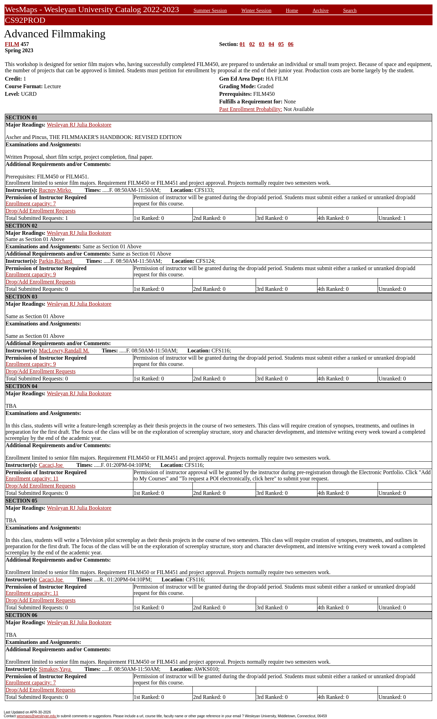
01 (242, 44)
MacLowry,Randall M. (64, 350)
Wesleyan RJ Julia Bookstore (79, 125)
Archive (321, 10)
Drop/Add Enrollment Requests (41, 211)
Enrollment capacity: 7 (31, 203)
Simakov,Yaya (55, 669)
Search (350, 10)
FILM (12, 44)
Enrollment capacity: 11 (32, 478)
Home (292, 10)
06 (291, 44)
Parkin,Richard (56, 261)
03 (262, 44)
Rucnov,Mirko (55, 190)
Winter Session (256, 10)
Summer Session (210, 10)
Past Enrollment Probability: (250, 109)
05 (281, 44)
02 (252, 44)
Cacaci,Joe (51, 465)
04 (271, 44)
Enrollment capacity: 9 (31, 274)
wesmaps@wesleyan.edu (37, 716)
